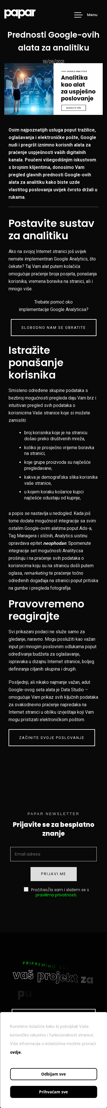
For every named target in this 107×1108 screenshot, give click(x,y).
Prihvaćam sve (53, 1092)
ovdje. (16, 1052)
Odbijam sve (53, 1074)
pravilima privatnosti (56, 894)
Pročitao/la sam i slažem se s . (56, 892)
